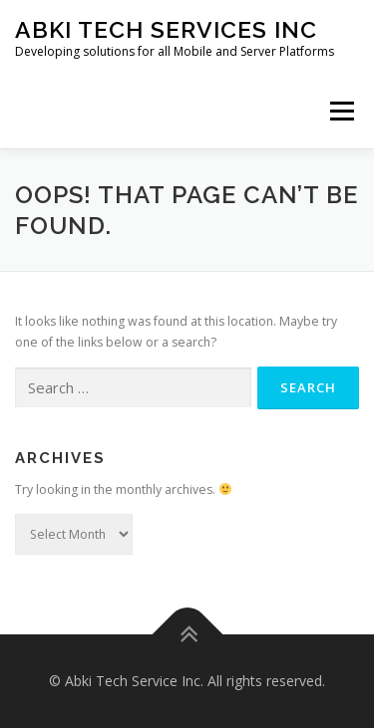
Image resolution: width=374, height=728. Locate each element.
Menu (340, 111)
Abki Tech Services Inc (166, 29)
